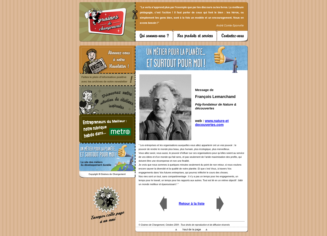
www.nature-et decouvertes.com (212, 123)
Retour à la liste (192, 203)
